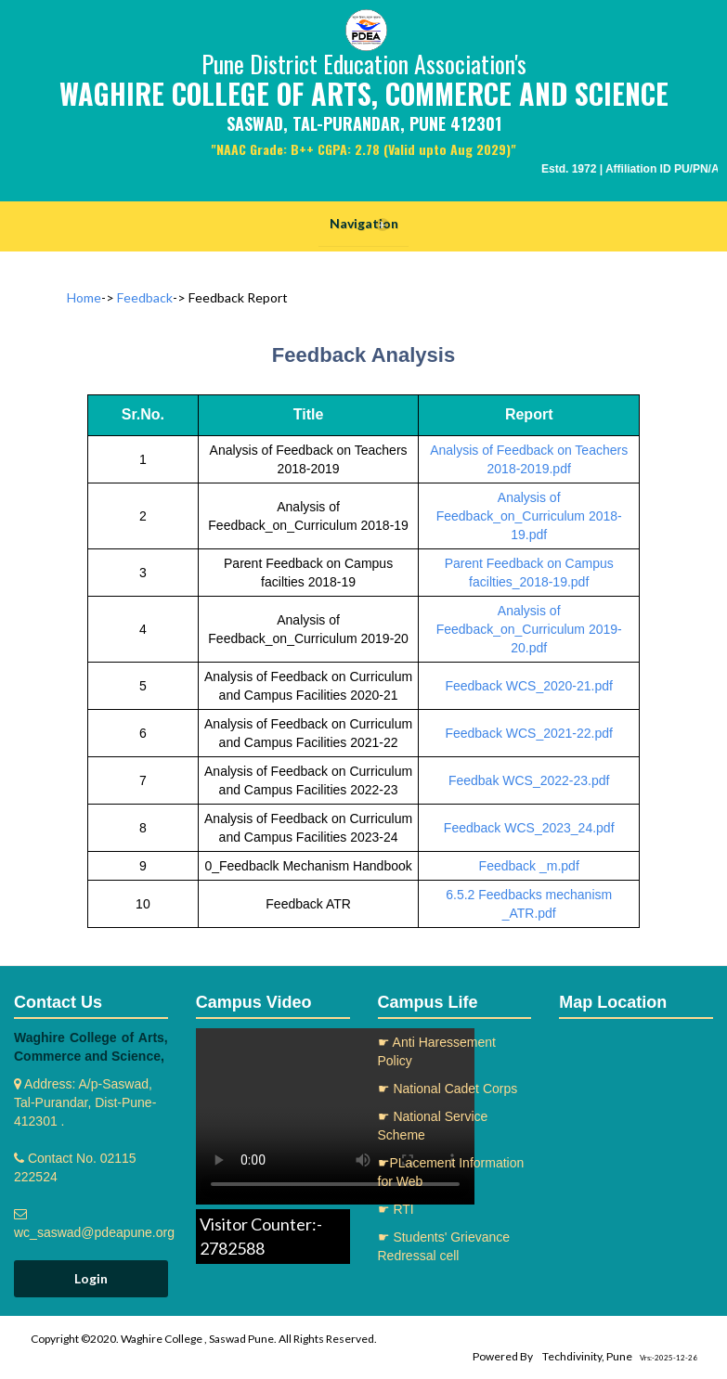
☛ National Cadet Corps (448, 1088)
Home (84, 297)
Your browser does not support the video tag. (335, 1116)
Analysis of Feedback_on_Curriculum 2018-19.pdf (529, 516)
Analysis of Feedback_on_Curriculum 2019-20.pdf (529, 629)
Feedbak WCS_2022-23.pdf (529, 780)
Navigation (364, 223)
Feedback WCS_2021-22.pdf (529, 733)
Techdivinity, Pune (587, 1356)
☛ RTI (396, 1209)
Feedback (145, 297)
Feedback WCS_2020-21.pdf (529, 685)
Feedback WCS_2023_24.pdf (529, 827)
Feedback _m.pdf (529, 865)
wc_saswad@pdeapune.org (94, 1232)
